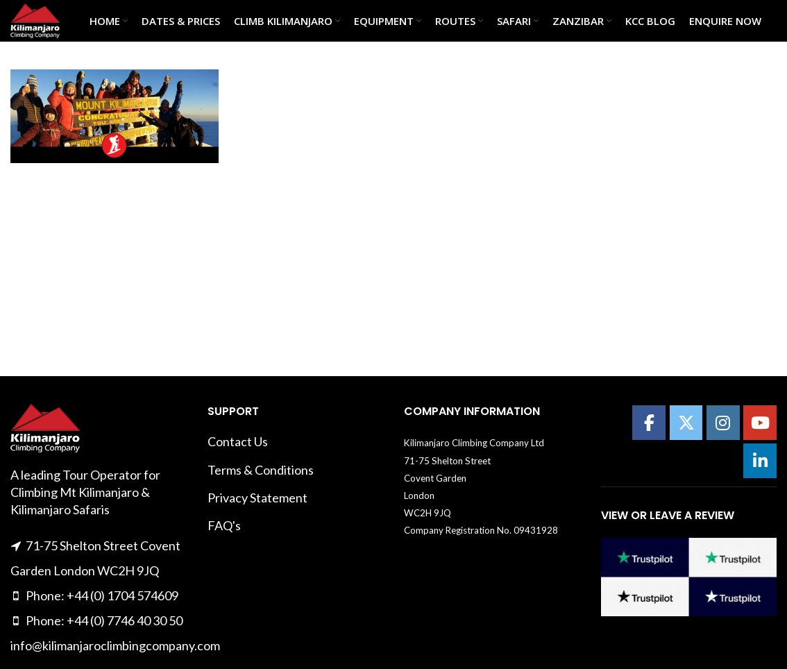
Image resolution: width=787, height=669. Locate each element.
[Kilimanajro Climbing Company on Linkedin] (760, 460)
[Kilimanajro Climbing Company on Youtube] (760, 422)
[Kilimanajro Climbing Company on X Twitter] (686, 422)
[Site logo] (35, 19)
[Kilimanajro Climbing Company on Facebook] (649, 422)
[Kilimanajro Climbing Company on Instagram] (723, 422)
